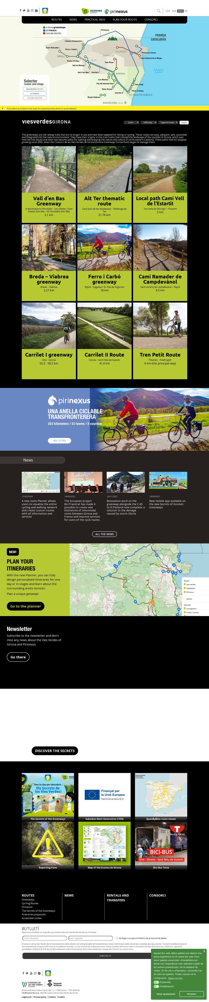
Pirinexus (27, 907)
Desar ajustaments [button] (166, 994)
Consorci (151, 19)
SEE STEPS (62, 440)
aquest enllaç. (128, 949)
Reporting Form (48, 867)
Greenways (28, 899)
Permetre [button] (191, 994)
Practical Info (95, 19)
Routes (57, 19)
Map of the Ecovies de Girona (104, 867)
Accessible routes (32, 918)
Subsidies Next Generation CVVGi (104, 819)
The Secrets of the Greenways (47, 819)
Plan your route (125, 19)
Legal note (27, 997)
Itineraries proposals (34, 914)
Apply (184, 122)
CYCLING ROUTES (34, 98)
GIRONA (34, 89)
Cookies (52, 997)
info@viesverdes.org (30, 993)
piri (34, 93)
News (73, 19)
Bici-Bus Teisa (161, 867)
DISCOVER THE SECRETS (55, 750)
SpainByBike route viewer (161, 819)
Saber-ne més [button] (175, 978)
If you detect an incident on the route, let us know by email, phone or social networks (41, 108)
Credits (61, 997)
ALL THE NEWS (104, 534)
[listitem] (101, 68)
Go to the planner (25, 606)
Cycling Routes (30, 903)
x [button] (204, 951)
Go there (18, 657)
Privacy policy (40, 997)
